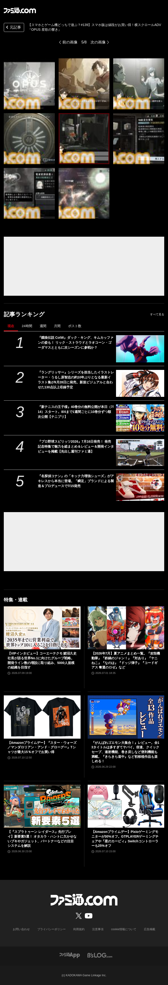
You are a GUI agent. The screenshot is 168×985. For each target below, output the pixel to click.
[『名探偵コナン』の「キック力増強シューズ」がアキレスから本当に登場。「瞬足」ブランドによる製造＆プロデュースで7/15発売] (140, 487)
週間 (43, 326)
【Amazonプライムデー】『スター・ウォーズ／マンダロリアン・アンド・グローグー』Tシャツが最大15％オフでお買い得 (42, 747)
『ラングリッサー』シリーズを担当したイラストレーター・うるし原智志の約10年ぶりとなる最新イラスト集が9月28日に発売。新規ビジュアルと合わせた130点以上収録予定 (76, 379)
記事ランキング (24, 314)
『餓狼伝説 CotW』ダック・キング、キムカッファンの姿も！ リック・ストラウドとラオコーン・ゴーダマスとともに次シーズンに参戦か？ (75, 342)
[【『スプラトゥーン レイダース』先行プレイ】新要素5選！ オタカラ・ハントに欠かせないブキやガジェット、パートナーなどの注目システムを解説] (42, 806)
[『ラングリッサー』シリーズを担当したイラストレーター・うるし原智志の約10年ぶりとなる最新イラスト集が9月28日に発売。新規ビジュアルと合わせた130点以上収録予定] (140, 383)
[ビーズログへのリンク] (99, 955)
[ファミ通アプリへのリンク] (70, 955)
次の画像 (98, 42)
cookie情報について (123, 929)
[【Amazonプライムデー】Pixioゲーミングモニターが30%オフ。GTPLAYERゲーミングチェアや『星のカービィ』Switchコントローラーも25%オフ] (126, 806)
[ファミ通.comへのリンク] (20, 10)
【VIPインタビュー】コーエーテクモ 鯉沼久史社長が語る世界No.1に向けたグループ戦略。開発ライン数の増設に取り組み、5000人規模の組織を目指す (42, 660)
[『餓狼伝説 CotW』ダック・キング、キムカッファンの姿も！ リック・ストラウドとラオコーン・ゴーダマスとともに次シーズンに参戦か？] (140, 348)
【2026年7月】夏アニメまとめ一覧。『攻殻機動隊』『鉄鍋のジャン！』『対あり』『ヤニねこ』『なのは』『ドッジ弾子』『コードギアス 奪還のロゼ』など (125, 660)
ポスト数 (74, 326)
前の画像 (70, 42)
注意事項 (97, 929)
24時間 (27, 326)
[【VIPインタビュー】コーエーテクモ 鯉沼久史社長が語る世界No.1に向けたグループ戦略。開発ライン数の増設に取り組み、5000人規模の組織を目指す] (42, 628)
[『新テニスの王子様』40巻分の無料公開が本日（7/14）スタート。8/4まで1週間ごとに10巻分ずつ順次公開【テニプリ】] (140, 418)
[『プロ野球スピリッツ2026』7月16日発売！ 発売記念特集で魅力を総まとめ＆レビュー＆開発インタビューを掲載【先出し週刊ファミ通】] (140, 452)
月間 (57, 326)
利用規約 (79, 929)
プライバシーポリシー (51, 929)
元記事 (13, 27)
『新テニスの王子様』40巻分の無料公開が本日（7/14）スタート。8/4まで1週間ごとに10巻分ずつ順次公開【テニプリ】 (76, 412)
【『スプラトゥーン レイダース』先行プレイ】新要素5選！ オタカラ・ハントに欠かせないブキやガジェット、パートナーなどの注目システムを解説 (42, 839)
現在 (11, 326)
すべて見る (157, 314)
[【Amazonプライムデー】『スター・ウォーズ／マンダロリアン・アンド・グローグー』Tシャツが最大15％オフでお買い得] (42, 717)
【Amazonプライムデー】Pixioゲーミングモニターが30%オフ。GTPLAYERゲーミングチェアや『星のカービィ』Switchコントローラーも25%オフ (125, 839)
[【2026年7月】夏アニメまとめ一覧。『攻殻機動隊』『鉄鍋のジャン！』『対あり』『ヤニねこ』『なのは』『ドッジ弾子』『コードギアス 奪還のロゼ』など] (126, 628)
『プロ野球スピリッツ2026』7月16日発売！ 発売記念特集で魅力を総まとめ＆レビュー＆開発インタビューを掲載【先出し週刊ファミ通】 (76, 446)
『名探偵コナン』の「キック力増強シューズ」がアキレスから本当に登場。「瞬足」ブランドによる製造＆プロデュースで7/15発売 (76, 481)
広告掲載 (149, 929)
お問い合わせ (21, 929)
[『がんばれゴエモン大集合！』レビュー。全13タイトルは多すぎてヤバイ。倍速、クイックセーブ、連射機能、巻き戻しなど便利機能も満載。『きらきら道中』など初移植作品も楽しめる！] (126, 717)
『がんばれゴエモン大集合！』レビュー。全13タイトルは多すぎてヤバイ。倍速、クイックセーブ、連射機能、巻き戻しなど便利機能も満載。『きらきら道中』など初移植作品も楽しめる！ (125, 752)
